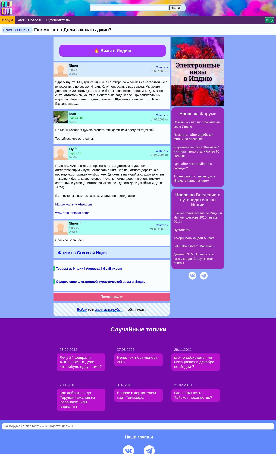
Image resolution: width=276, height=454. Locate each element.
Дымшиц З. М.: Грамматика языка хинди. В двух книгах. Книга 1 (194, 259)
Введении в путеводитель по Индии (200, 199)
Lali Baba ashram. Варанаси (194, 246)
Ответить (162, 67)
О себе (73, 73)
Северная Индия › (17, 30)
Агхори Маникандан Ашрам (194, 238)
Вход (269, 20)
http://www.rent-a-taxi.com (73, 204)
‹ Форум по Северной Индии (81, 252)
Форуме (208, 113)
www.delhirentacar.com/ (72, 213)
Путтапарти (182, 230)
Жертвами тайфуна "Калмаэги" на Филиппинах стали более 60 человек (196, 152)
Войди (82, 309)
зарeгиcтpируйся (109, 309)
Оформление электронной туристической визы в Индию (100, 281)
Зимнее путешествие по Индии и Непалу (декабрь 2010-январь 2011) (198, 217)
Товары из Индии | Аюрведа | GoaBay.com (89, 268)
